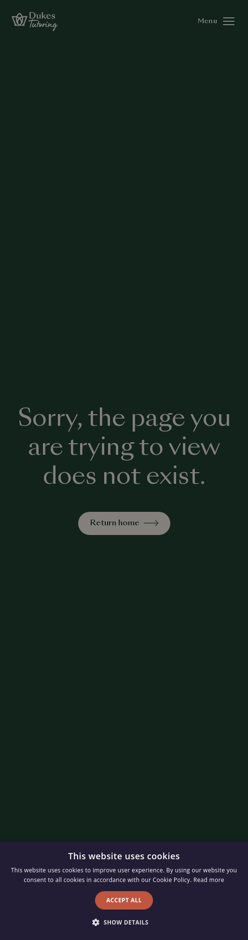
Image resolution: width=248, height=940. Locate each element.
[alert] (124, 470)
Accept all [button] (124, 900)
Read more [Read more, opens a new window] (208, 880)
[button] (124, 922)
